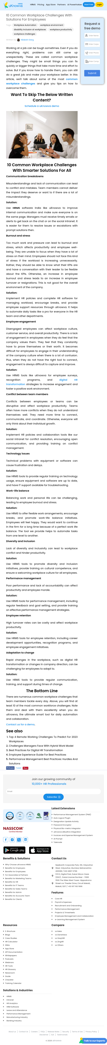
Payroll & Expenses (63, 902)
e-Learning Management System (70, 919)
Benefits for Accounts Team (17, 896)
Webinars (9, 962)
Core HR (58, 899)
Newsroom (10, 973)
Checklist (9, 980)
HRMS (9, 996)
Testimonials (62, 1034)
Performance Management (67, 909)
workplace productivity (61, 29)
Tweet (18, 768)
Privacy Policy (91, 1031)
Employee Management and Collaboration (74, 916)
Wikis (7, 945)
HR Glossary (10, 969)
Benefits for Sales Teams (16, 889)
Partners (61, 4)
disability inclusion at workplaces (30, 29)
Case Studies (11, 938)
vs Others (59, 945)
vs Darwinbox (61, 935)
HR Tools (9, 966)
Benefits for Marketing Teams (18, 878)
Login (99, 4)
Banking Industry (14, 1021)
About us (12, 1031)
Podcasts (9, 959)
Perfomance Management (18, 1014)
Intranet (10, 1000)
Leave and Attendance (17, 1010)
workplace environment (51, 25)
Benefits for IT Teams (14, 885)
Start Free (88, 4)
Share (10, 768)
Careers (34, 1031)
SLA (52, 1034)
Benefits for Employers (15, 868)
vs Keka (58, 931)
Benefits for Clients (13, 899)
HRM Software (13, 1007)
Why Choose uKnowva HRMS (18, 865)
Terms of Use (77, 1031)
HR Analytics (12, 1003)
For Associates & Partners (16, 875)
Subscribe (54, 797)
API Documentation (14, 952)
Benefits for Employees (15, 871)
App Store (51, 4)
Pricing (40, 4)
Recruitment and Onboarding (68, 906)
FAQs (43, 1031)
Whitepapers (11, 955)
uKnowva (56, 1040)
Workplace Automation (25, 25)
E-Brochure (10, 931)
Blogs (7, 935)
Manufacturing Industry (17, 1017)
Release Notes (53, 1031)
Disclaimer (43, 1034)
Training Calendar (13, 983)
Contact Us (23, 1031)
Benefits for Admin (13, 892)
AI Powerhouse (74, 4)
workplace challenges (24, 34)
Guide (7, 976)
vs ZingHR (59, 942)
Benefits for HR (11, 882)
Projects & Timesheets (65, 912)
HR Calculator (11, 942)
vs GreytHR (60, 938)
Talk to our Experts (94, 1040)
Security (65, 1031)
